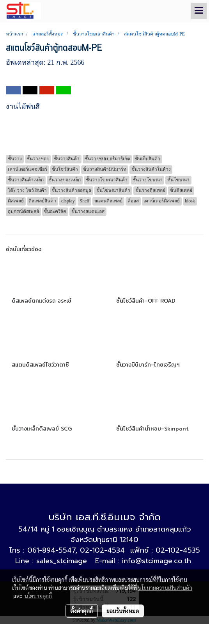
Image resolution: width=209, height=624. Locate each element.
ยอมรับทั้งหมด (122, 610)
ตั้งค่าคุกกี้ (82, 610)
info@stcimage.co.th (156, 560)
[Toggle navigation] (198, 11)
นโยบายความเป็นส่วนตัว (165, 587)
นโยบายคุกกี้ (38, 595)
